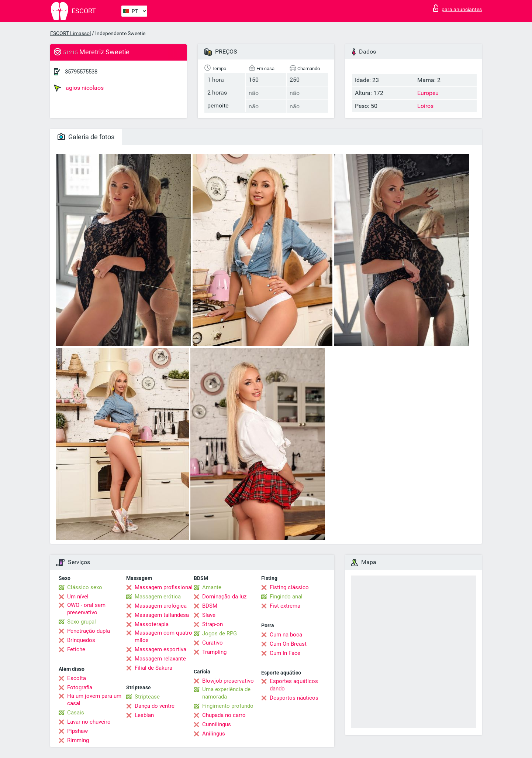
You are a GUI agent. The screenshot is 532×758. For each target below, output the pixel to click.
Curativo (212, 642)
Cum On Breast (288, 644)
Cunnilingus (216, 724)
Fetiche (76, 649)
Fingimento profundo (227, 706)
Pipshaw (77, 731)
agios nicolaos (79, 88)
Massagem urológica (161, 605)
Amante (211, 587)
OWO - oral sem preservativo (86, 609)
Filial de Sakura (153, 668)
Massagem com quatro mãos (163, 636)
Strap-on (212, 624)
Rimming (78, 740)
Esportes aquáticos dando (294, 685)
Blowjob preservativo (228, 680)
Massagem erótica (158, 596)
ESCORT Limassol (70, 33)
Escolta (76, 678)
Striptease (147, 696)
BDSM (209, 605)
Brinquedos (81, 640)
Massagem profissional (164, 587)
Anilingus (213, 733)
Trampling (214, 652)
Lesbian (144, 715)
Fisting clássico (289, 587)
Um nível (78, 596)
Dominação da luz (224, 596)
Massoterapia (152, 624)
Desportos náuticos (294, 697)
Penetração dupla (88, 631)
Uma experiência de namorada (226, 693)
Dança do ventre (155, 706)
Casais (75, 712)
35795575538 (81, 71)
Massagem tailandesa (162, 615)
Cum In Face (285, 653)
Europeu (428, 92)
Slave (208, 615)
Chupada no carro (224, 715)
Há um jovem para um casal (94, 700)
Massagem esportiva (160, 649)
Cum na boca (286, 634)
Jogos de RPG (219, 633)
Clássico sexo (84, 587)
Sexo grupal (81, 621)
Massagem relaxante (160, 658)
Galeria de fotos (86, 137)
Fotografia (79, 687)
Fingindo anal (286, 596)
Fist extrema (285, 605)
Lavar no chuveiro (89, 721)
